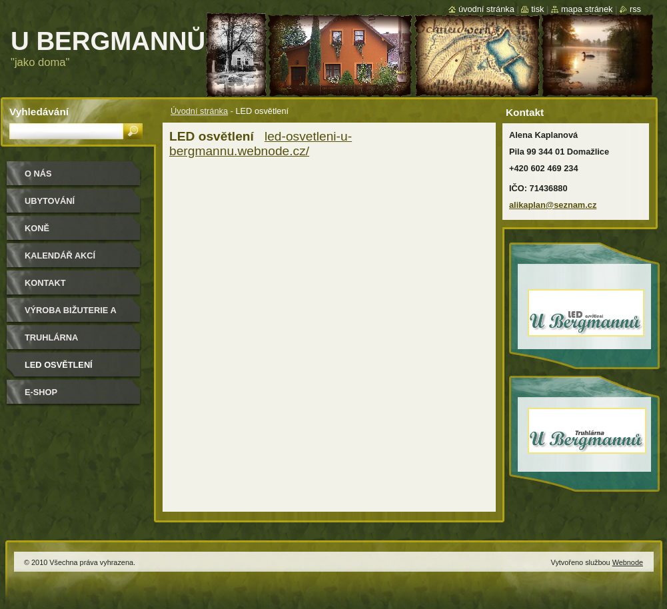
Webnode (627, 562)
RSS (635, 9)
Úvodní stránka (199, 111)
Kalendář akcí (60, 256)
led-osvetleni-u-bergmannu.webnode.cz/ (260, 143)
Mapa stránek (587, 9)
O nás (38, 174)
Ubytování (50, 201)
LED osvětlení (59, 365)
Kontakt (45, 283)
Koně (37, 228)
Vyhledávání (39, 111)
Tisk (537, 9)
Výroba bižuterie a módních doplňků (71, 314)
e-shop (41, 392)
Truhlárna (51, 337)
